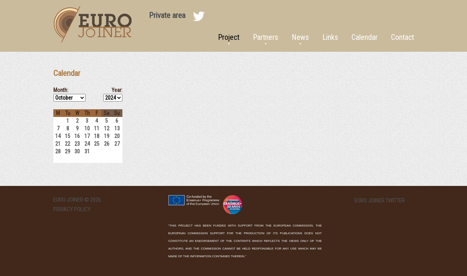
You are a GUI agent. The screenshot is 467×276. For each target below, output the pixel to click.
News (300, 37)
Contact (402, 37)
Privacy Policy (72, 209)
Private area (167, 15)
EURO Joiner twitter (380, 201)
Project (228, 37)
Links (330, 37)
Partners (265, 37)
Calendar (364, 37)
